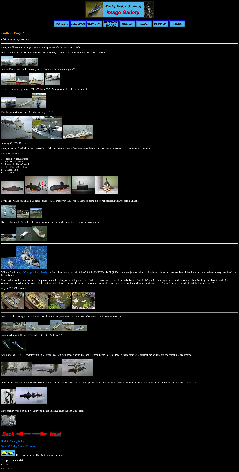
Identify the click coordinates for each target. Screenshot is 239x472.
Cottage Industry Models (36, 272)
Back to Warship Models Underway (18, 446)
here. (67, 455)
